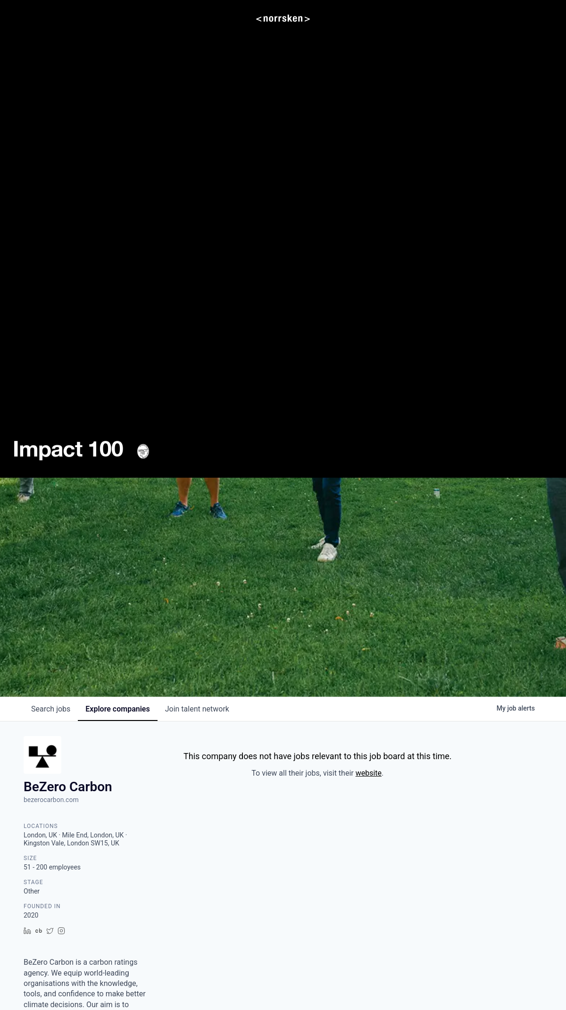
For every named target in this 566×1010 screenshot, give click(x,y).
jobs (50, 708)
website (369, 773)
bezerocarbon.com (51, 799)
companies (117, 708)
